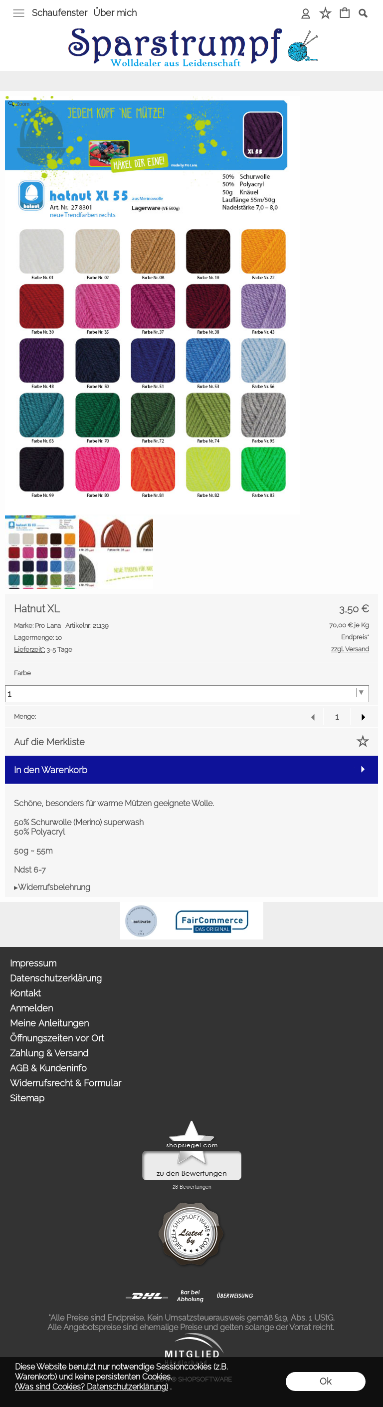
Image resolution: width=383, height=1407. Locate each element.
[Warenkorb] (345, 13)
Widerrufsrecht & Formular (65, 1083)
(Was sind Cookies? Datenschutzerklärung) (91, 1387)
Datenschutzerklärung (56, 978)
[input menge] (337, 716)
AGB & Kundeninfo (48, 1068)
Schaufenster (59, 12)
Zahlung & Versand (49, 1053)
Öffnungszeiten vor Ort (57, 1038)
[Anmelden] (306, 13)
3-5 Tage (43, 649)
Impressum (33, 963)
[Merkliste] (325, 13)
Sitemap (27, 1098)
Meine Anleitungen (49, 1023)
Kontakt (25, 993)
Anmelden (31, 1008)
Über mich (115, 12)
